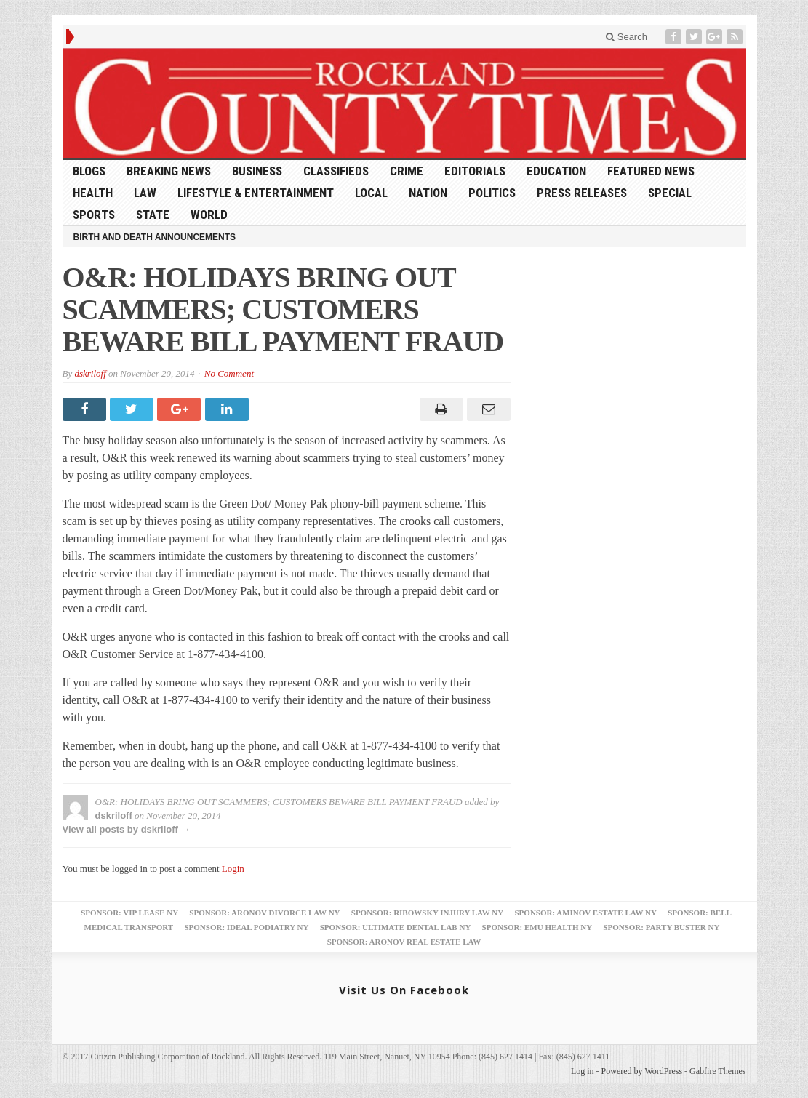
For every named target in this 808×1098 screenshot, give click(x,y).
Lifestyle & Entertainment (255, 192)
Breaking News (169, 171)
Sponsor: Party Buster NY (661, 927)
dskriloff (89, 373)
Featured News (651, 171)
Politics (492, 192)
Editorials (474, 171)
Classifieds (336, 171)
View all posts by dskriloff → (127, 829)
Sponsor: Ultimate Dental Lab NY (395, 927)
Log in (582, 1071)
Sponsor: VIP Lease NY (129, 912)
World (209, 214)
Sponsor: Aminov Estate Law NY (586, 912)
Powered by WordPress (641, 1071)
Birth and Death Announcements (154, 237)
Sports (94, 214)
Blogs (89, 171)
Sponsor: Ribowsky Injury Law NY (427, 912)
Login (233, 868)
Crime (406, 171)
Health (93, 192)
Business (257, 171)
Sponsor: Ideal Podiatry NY (246, 927)
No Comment (229, 373)
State (152, 214)
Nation (428, 192)
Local (371, 192)
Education (556, 171)
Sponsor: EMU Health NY (537, 927)
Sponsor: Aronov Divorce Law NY (264, 912)
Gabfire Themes (717, 1071)
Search (626, 36)
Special (670, 192)
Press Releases (582, 192)
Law (145, 192)
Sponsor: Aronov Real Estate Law (404, 941)
